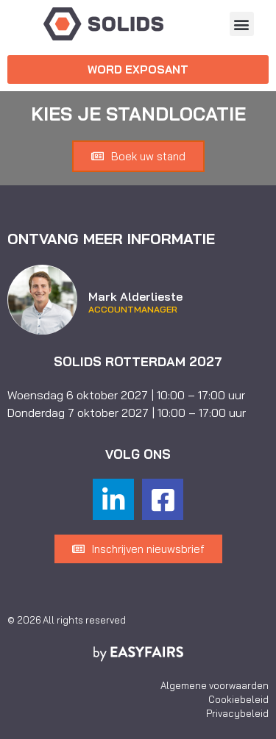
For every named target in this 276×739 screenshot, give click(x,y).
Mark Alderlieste (135, 296)
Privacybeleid (237, 713)
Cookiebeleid (238, 699)
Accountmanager (132, 309)
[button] (242, 24)
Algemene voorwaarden (214, 685)
